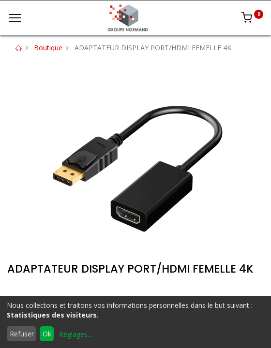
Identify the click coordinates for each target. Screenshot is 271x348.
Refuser (22, 333)
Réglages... (75, 334)
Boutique (48, 47)
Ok (47, 333)
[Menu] (15, 18)
